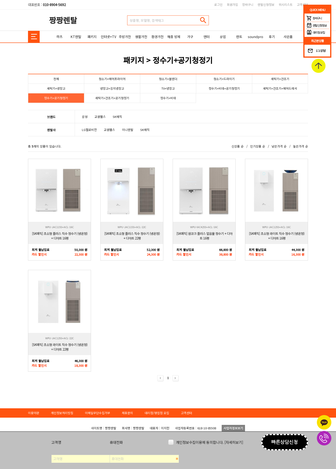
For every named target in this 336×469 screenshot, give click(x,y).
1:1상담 (321, 50)
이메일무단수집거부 (97, 413)
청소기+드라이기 (224, 79)
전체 (56, 79)
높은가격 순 (300, 146)
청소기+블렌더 (168, 79)
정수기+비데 (168, 98)
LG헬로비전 (89, 129)
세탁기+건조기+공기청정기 (112, 98)
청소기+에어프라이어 (112, 79)
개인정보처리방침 (62, 413)
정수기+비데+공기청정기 (224, 88)
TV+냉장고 (168, 88)
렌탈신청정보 (266, 4)
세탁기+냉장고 (56, 88)
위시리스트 (286, 4)
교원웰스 (100, 116)
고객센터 (302, 4)
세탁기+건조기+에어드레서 (280, 88)
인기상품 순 (257, 146)
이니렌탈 (127, 129)
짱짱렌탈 (63, 19)
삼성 (85, 116)
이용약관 (33, 413)
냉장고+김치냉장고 (112, 88)
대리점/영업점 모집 (157, 413)
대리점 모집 (315, 32)
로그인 (218, 4)
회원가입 (232, 4)
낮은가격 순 (279, 146)
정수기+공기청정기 (56, 98)
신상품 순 (237, 146)
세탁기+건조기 (280, 79)
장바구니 (247, 4)
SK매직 (117, 116)
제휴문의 (127, 413)
